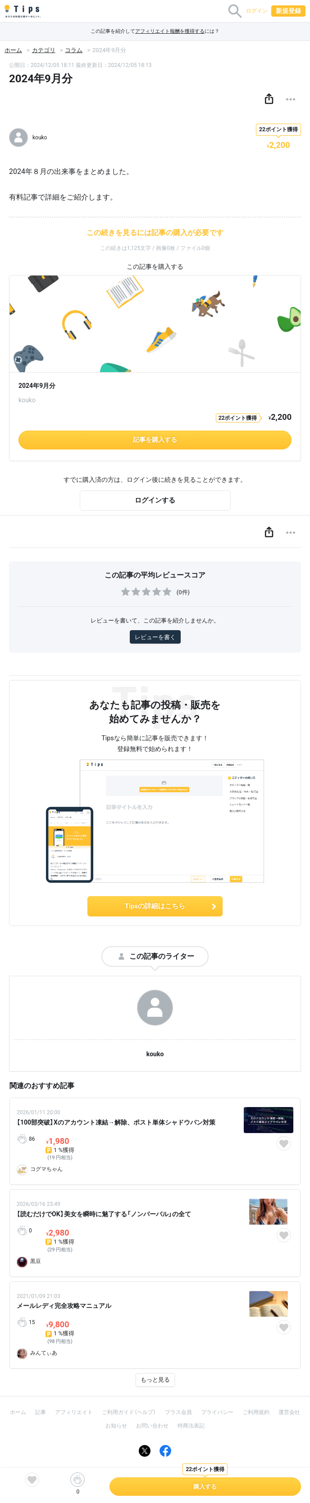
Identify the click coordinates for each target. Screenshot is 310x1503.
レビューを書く (155, 637)
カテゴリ (43, 50)
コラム (73, 50)
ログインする (155, 500)
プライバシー (217, 1412)
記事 (40, 1412)
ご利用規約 (255, 1412)
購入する (205, 1486)
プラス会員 (178, 1412)
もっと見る (155, 1379)
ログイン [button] (257, 11)
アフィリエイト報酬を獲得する (170, 31)
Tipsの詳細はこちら (171, 906)
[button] (269, 99)
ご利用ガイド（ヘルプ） (129, 1412)
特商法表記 (191, 1426)
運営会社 (289, 1412)
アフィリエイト (74, 1412)
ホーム (13, 50)
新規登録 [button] (288, 10)
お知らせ (116, 1426)
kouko (155, 1054)
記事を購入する (155, 439)
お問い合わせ (152, 1426)
